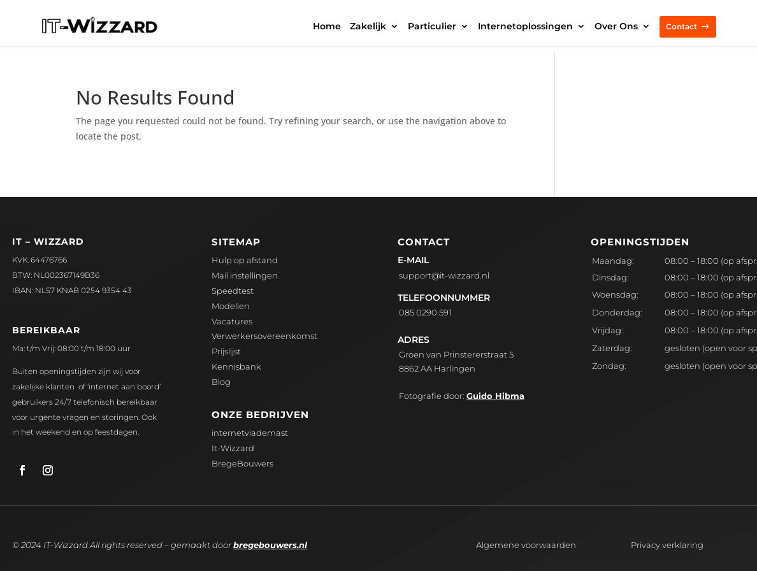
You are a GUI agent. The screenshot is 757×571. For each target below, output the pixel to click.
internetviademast (250, 433)
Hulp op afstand (245, 260)
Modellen (231, 306)
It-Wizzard (233, 448)
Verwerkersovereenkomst (264, 336)
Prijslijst (226, 351)
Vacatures (232, 321)
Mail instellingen (245, 275)
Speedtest (233, 291)
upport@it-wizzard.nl (444, 275)
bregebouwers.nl (270, 545)
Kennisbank (236, 366)
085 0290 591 (425, 312)
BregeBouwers (242, 463)
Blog (221, 382)
